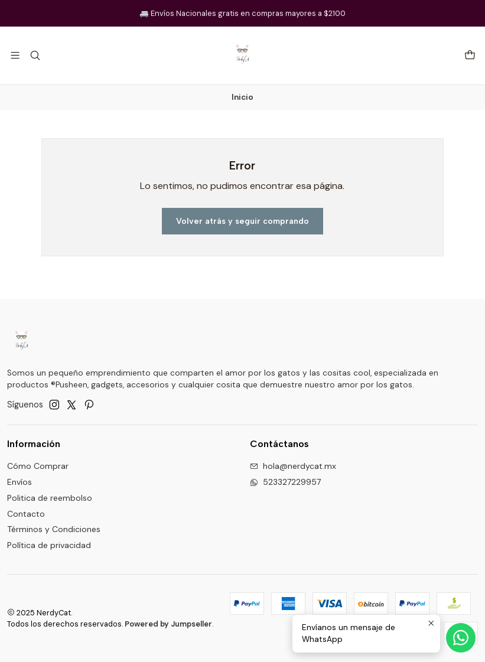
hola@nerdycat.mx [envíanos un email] (293, 466)
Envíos (19, 482)
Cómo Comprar (38, 466)
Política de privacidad (49, 545)
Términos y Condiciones (53, 529)
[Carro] (470, 56)
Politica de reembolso (49, 498)
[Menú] (15, 55)
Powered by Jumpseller (168, 624)
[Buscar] (35, 55)
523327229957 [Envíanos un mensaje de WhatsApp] (285, 482)
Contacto (26, 513)
